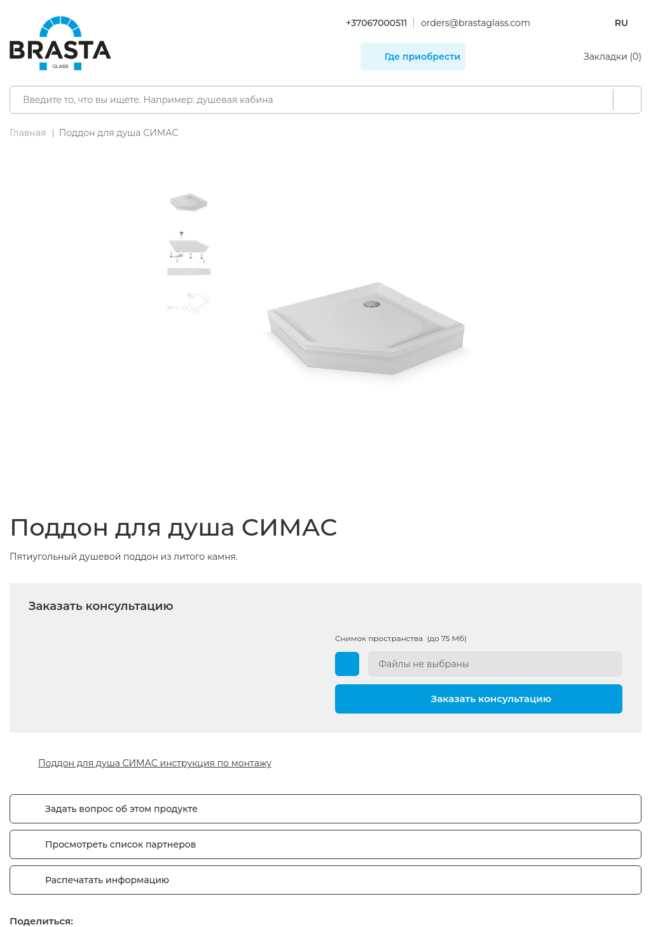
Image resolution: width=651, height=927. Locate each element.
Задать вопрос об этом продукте (121, 809)
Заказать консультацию (491, 698)
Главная (28, 133)
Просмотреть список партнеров (120, 844)
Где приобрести (423, 56)
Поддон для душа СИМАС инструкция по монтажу (154, 763)
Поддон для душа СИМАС (119, 133)
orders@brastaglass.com (475, 23)
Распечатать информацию (107, 880)
